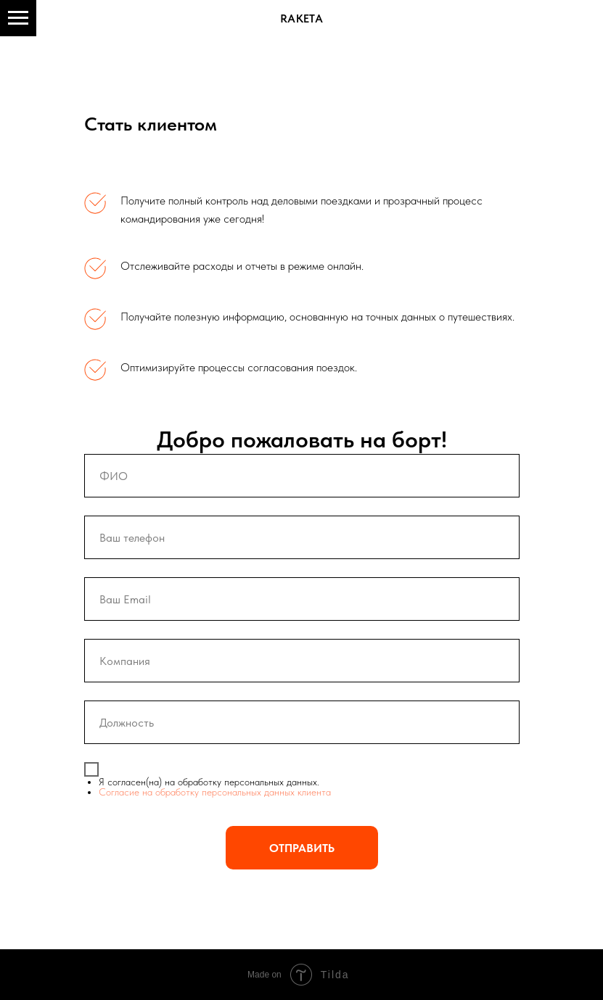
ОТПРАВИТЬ (302, 848)
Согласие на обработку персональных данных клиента (215, 792)
